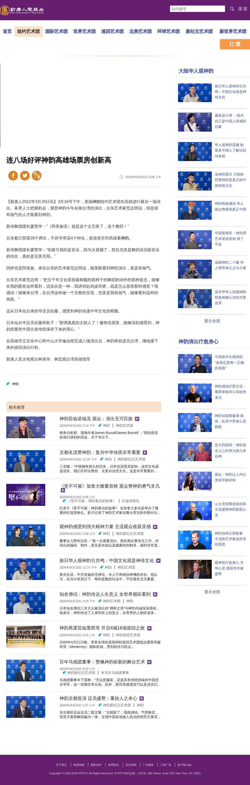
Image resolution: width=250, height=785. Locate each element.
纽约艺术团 (28, 31)
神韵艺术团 (124, 425)
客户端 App (185, 764)
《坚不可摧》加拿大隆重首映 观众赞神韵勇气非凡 (110, 486)
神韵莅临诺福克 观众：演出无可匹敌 (96, 418)
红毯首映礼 (131, 501)
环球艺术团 (168, 31)
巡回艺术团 (112, 31)
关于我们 (61, 764)
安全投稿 (131, 764)
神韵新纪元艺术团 (132, 459)
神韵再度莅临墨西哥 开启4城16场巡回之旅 (102, 627)
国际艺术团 (56, 31)
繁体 (37, 176)
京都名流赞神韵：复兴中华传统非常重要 (100, 452)
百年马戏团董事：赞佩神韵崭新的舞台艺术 (102, 661)
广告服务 (148, 764)
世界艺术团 (84, 31)
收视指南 (79, 764)
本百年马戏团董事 (115, 673)
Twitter (25, 176)
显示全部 (212, 321)
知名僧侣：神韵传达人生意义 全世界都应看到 (105, 594)
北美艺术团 (140, 31)
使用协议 (113, 764)
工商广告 (165, 764)
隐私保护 (96, 764)
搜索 (243, 8)
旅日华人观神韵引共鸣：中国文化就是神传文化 (107, 560)
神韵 (96, 201)
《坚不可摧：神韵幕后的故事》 (91, 501)
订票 (235, 44)
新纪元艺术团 (199, 31)
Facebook (13, 176)
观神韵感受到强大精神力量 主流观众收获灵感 (105, 526)
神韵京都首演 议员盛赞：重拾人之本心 (98, 698)
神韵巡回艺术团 (128, 635)
